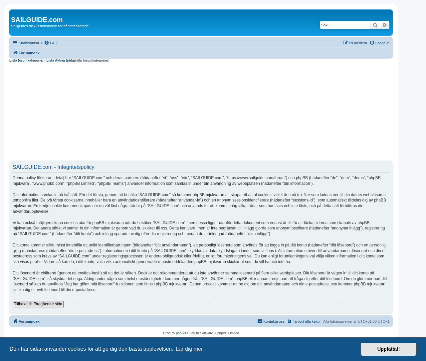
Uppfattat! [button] (388, 349)
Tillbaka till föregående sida (38, 304)
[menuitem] (50, 43)
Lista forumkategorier (26, 60)
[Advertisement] (201, 112)
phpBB (181, 333)
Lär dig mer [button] (189, 349)
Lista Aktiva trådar (60, 60)
